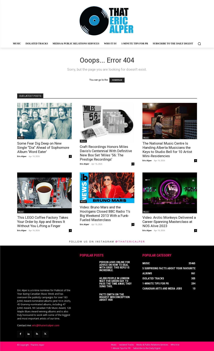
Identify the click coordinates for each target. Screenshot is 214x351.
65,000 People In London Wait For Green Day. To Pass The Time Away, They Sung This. (115, 282)
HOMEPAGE (117, 80)
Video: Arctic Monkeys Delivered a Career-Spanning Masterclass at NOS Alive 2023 (169, 222)
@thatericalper (130, 241)
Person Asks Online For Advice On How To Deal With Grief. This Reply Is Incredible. (114, 266)
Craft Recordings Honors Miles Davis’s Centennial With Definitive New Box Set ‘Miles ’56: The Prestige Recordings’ (106, 153)
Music (20, 137)
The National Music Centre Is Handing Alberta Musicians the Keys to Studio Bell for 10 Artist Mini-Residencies (167, 149)
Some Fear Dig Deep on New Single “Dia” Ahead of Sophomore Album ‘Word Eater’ (43, 147)
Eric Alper (21, 156)
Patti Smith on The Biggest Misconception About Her (114, 297)
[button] (199, 44)
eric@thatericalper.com (45, 325)
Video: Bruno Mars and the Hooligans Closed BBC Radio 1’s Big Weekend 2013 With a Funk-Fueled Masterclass (105, 213)
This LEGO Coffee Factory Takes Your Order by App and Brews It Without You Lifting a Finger (42, 222)
